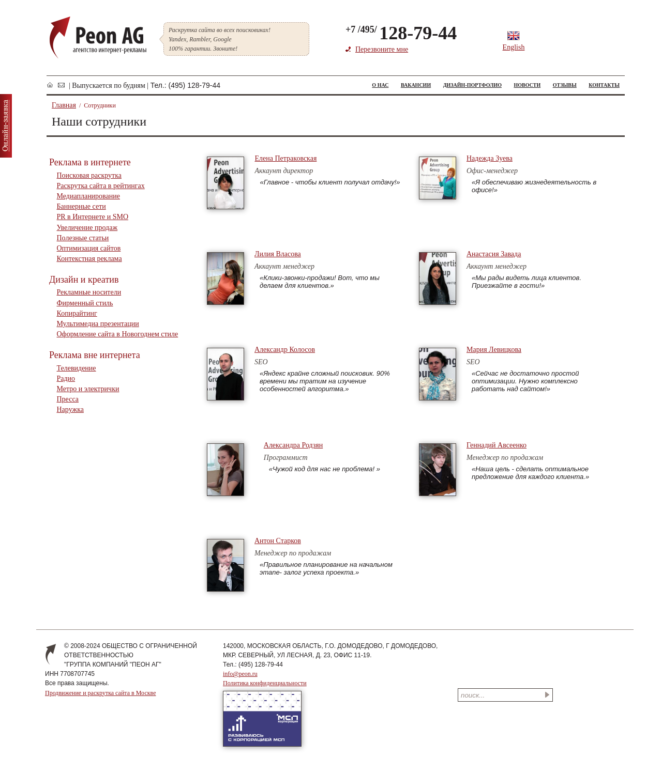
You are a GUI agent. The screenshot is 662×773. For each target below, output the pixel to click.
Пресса (68, 399)
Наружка (70, 409)
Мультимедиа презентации (98, 324)
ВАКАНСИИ (416, 85)
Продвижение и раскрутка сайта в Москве (100, 693)
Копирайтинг (77, 313)
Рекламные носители (89, 292)
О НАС (380, 85)
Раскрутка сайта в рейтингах (101, 186)
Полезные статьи (83, 238)
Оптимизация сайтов (89, 248)
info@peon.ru (240, 673)
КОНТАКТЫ (604, 85)
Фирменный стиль (85, 303)
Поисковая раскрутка (89, 175)
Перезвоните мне (381, 49)
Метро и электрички (88, 389)
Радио (66, 378)
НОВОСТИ (527, 85)
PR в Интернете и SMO (93, 217)
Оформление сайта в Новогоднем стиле (117, 334)
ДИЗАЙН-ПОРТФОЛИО (472, 85)
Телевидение (76, 368)
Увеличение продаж (87, 227)
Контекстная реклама (89, 258)
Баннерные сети (81, 206)
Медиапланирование (88, 196)
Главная (64, 105)
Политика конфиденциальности (265, 683)
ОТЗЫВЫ (565, 85)
